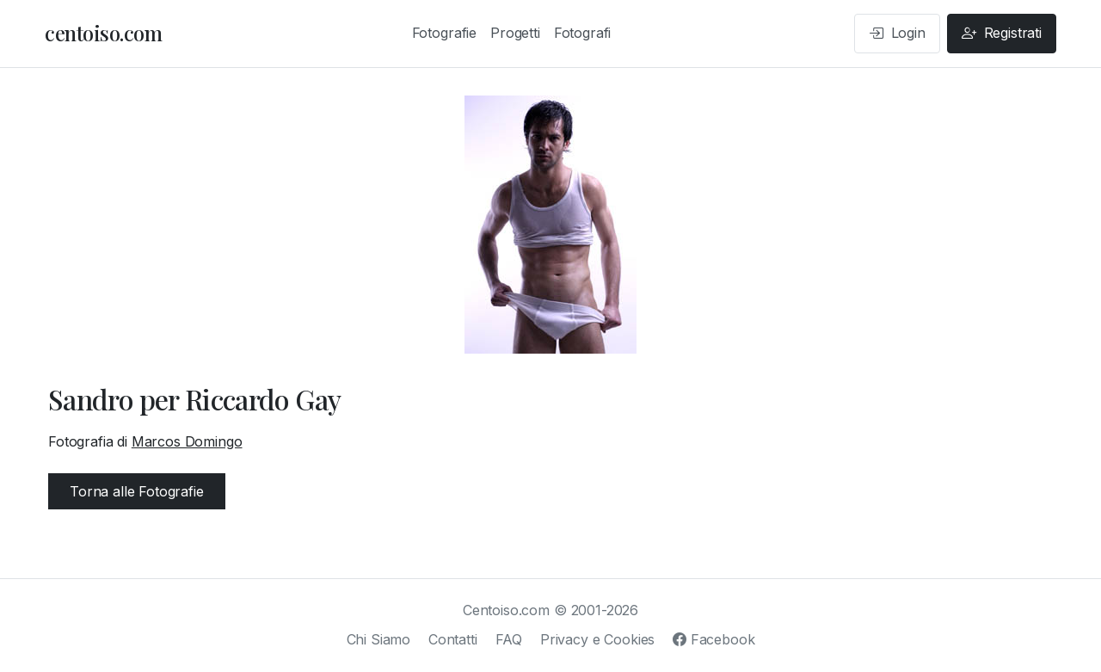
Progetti (515, 32)
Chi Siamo (379, 639)
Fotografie (444, 32)
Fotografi (583, 32)
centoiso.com (103, 32)
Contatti (452, 639)
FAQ (509, 639)
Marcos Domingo (187, 441)
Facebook (713, 639)
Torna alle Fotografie (137, 491)
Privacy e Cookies (597, 639)
